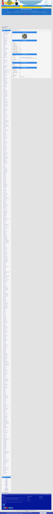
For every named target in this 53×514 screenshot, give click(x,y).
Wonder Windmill (5, 472)
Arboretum (4, 46)
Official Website (41, 497)
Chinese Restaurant (5, 99)
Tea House (4, 429)
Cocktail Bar (4, 111)
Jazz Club (4, 250)
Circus (4, 107)
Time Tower (4, 434)
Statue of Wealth (5, 418)
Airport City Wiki (41, 498)
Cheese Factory (5, 94)
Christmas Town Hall (5, 106)
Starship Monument (5, 416)
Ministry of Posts (5, 281)
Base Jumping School (5, 65)
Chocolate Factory (5, 101)
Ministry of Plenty (5, 280)
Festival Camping (5, 169)
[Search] (46, 7)
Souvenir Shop (4, 400)
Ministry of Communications (6, 279)
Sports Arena (4, 410)
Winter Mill (4, 470)
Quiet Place (4, 350)
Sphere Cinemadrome (5, 408)
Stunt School (4, 425)
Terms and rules (43, 494)
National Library (5, 302)
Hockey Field (4, 221)
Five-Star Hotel (5, 177)
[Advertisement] (26, 21)
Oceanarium (4, 312)
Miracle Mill (4, 284)
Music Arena (4, 297)
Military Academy (5, 277)
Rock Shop (4, 371)
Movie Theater (4, 292)
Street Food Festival (5, 421)
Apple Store (28, 498)
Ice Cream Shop (5, 229)
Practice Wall (4, 340)
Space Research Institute (6, 406)
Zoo (3, 474)
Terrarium (4, 431)
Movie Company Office (5, 289)
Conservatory (4, 119)
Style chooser (3, 494)
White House (4, 462)
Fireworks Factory (5, 172)
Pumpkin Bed (4, 348)
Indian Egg (4, 235)
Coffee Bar (4, 112)
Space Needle (4, 405)
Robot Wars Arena (5, 363)
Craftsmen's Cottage (5, 125)
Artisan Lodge (5, 54)
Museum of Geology (5, 295)
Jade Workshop (5, 249)
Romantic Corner (5, 374)
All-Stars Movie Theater (5, 37)
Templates (6, 490)
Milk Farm (4, 278)
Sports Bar (4, 411)
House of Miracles (5, 225)
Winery (4, 465)
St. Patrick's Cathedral (5, 413)
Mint (3, 283)
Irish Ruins (4, 246)
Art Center (4, 50)
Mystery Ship (4, 301)
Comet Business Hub (5, 115)
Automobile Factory (5, 60)
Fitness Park (4, 176)
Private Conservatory (5, 344)
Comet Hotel (4, 116)
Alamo (4, 36)
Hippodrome (4, 219)
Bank (3, 64)
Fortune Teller (4, 189)
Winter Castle (4, 466)
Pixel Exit (35, 510)
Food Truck (4, 183)
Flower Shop (4, 182)
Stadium (4, 414)
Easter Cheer (20, 57)
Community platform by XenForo (22, 510)
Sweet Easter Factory (5, 427)
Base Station (4, 66)
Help (49, 494)
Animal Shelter (4, 44)
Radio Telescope (5, 353)
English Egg (4, 159)
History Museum (5, 220)
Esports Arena (4, 162)
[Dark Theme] (50, 6)
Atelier (4, 58)
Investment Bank (5, 244)
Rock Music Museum (5, 370)
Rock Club (4, 366)
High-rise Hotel (4, 217)
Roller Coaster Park (5, 372)
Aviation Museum (5, 62)
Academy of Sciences (5, 34)
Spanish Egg (4, 407)
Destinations (6, 484)
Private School (4, 345)
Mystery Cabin (4, 299)
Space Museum (5, 404)
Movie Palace (4, 290)
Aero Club (4, 35)
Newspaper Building (5, 307)
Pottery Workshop (5, 339)
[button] (4, 6)
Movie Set (4, 291)
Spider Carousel (5, 409)
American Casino (5, 39)
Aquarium (4, 45)
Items (6, 486)
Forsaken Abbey (5, 187)
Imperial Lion (4, 233)
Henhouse (4, 216)
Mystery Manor (4, 300)
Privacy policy (46, 494)
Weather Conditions (6, 489)
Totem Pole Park (5, 435)
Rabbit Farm (4, 351)
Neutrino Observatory (5, 305)
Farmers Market (5, 168)
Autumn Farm (4, 61)
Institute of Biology (5, 239)
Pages (2, 7)
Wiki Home (6, 478)
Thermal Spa (4, 433)
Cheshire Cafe (4, 96)
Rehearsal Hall (4, 358)
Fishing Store (4, 174)
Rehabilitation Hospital (5, 357)
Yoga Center (4, 473)
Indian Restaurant (5, 236)
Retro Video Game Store (6, 362)
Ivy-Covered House (5, 248)
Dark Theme (7, 494)
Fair (3, 164)
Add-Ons (28, 510)
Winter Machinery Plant (5, 469)
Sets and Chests (6, 488)
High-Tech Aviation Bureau (6, 218)
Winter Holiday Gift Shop (6, 467)
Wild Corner (4, 464)
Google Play (28, 497)
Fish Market (4, 173)
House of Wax (4, 226)
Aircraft (6, 479)
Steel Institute (4, 419)
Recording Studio (5, 355)
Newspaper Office (5, 308)
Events (6, 485)
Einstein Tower (4, 155)
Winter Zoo (4, 471)
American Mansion (5, 40)
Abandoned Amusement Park (6, 32)
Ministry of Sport (5, 282)
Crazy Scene (4, 127)
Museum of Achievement (6, 294)
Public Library (4, 347)
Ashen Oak (4, 56)
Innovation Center (5, 238)
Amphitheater (4, 41)
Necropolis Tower (5, 304)
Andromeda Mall (5, 43)
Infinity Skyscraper (5, 237)
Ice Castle (4, 228)
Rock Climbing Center (5, 365)
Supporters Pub (5, 426)
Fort (3, 188)
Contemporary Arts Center (6, 121)
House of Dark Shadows (6, 224)
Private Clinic (4, 343)
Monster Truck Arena (5, 287)
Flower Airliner (4, 181)
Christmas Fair (4, 103)
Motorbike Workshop (5, 288)
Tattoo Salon (4, 428)
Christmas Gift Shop (5, 104)
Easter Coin (26, 57)
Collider (4, 114)
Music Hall (4, 298)
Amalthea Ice (4, 38)
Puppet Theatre (5, 349)
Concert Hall (4, 118)
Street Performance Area (6, 422)
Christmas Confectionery (6, 102)
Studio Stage (4, 424)
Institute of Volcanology (5, 242)
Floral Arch (4, 179)
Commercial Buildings (5, 31)
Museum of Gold (5, 296)
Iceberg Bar (4, 232)
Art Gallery (4, 51)
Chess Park (4, 98)
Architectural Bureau (5, 48)
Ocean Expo (4, 311)
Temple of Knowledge (5, 430)
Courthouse (4, 123)
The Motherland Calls (5, 432)
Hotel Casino (4, 223)
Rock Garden (4, 369)
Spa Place (4, 402)
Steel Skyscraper (5, 420)
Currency (6, 483)
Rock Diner (4, 368)
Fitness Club (4, 175)
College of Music (5, 113)
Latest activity (5, 7)
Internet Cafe (4, 243)
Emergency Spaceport (5, 157)
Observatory (4, 310)
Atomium (4, 59)
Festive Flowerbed (5, 170)
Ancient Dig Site (5, 42)
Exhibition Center (5, 163)
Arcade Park (4, 47)
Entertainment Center (5, 161)
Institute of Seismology (5, 240)
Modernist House (5, 285)
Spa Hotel (4, 401)
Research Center (5, 359)
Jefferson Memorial (5, 251)
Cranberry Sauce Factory (6, 126)
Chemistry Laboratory (5, 95)
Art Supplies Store (5, 53)
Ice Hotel (4, 230)
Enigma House (4, 160)
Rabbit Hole (4, 352)
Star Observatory (5, 415)
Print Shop (4, 342)
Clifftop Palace (4, 108)
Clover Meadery (5, 110)
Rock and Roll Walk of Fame (6, 364)
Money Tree (4, 286)
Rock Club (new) (5, 367)
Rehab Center (4, 356)
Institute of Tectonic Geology (6, 241)
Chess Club (4, 97)
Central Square (5, 92)
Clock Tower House (5, 109)
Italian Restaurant (5, 247)
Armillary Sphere (5, 49)
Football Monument (5, 184)
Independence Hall (5, 234)
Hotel (3, 222)
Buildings (6, 481)
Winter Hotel (4, 468)
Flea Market (4, 178)
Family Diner (4, 167)
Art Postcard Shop (5, 52)
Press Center (4, 341)
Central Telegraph (5, 93)
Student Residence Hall (5, 423)
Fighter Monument (5, 171)
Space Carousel (5, 403)
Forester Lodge (5, 186)
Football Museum (5, 185)
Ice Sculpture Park (5, 231)
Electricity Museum (5, 156)
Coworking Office (5, 124)
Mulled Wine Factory (5, 293)
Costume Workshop (5, 122)
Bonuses (6, 480)
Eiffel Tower (4, 154)
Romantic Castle (5, 373)
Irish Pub (4, 245)
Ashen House (4, 55)
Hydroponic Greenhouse (6, 227)
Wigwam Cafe (4, 463)
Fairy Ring (4, 165)
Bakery (4, 63)
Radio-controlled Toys (5, 354)
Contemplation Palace (5, 120)
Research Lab (4, 360)
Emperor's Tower (5, 158)
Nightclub (4, 309)
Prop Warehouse (5, 346)
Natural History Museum (6, 303)
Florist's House (4, 180)
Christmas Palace (5, 105)
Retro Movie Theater (5, 361)
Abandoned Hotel (5, 33)
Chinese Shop (4, 100)
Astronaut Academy (5, 57)
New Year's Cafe (5, 306)
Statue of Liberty (5, 417)
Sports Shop (4, 412)
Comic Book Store (5, 117)
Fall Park (4, 166)
